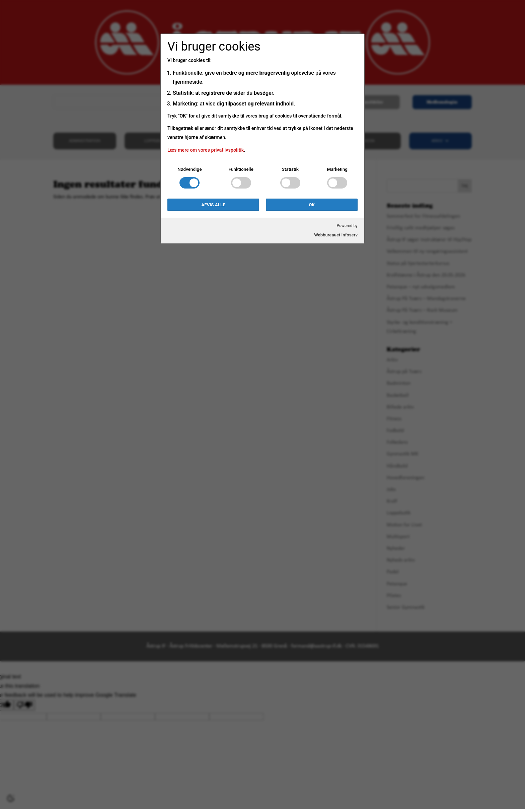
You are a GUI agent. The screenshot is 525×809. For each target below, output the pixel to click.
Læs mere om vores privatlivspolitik (205, 150)
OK (312, 204)
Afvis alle (213, 204)
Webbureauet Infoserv (336, 234)
